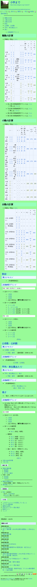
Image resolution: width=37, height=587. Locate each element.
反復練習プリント (13, 32)
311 (16, 219)
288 (35, 197)
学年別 (6, 476)
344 (24, 239)
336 (21, 253)
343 (24, 233)
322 (19, 226)
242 (19, 148)
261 (28, 139)
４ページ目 (11, 309)
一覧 (25, 11)
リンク (5, 511)
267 (28, 190)
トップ (4, 11)
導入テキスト (8, 277)
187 (34, 92)
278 (31, 197)
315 (16, 246)
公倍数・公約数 (10, 25)
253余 (21, 161)
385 (34, 246)
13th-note (6, 537)
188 (34, 99)
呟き (4, 492)
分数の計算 (8, 22)
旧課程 (6, 471)
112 (11, 61)
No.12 (13, 453)
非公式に (7, 495)
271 (31, 139)
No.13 (13, 455)
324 (19, 239)
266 (28, 183)
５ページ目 (11, 311)
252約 (24, 148)
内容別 (6, 478)
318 (16, 266)
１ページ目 (11, 305)
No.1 (12, 431)
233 (17, 161)
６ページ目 (11, 313)
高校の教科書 (7, 468)
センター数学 (8, 473)
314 (16, 239)
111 (11, 54)
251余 (21, 139)
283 (35, 161)
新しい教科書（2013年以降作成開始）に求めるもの (19, 530)
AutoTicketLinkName (9, 544)
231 (17, 139)
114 (11, 77)
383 (34, 232)
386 (34, 253)
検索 (31, 11)
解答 (13, 353)
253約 (24, 161)
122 (13, 61)
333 (21, 233)
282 (35, 149)
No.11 (13, 451)
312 (16, 226)
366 (27, 253)
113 (11, 68)
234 (17, 174)
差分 (12, 11)
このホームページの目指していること (15, 502)
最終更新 (4, 13)
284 (35, 174)
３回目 (10, 298)
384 (34, 239)
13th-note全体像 (8, 460)
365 (27, 246)
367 (27, 260)
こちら (15, 39)
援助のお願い (7, 506)
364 (27, 239)
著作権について (8, 484)
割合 (6, 23)
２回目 (10, 296)
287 (35, 190)
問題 (9, 353)
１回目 (10, 294)
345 (24, 246)
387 (34, 260)
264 (28, 174)
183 (34, 69)
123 (13, 68)
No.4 (12, 440)
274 (31, 174)
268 (28, 197)
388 (34, 267)
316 (16, 253)
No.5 (12, 442)
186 (34, 85)
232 (17, 148)
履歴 (18, 11)
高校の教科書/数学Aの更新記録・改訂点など (17, 547)
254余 (21, 174)
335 (21, 246)
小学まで (15, 2)
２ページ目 (11, 335)
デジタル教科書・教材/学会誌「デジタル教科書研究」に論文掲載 (19, 569)
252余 (21, 148)
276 (31, 183)
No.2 (12, 437)
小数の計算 (8, 20)
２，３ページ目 (13, 307)
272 (31, 149)
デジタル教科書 (8, 504)
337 (21, 260)
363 (27, 232)
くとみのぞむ (7, 528)
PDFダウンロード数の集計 (11, 507)
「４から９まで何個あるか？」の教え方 (16, 558)
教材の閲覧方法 (8, 481)
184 (34, 77)
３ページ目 (11, 336)
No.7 (12, 446)
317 (16, 260)
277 (31, 190)
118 (11, 99)
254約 (24, 174)
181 (34, 54)
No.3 (12, 438)
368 (27, 267)
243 (19, 161)
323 (19, 233)
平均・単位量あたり (11, 27)
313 (16, 233)
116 (11, 85)
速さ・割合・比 (19, 388)
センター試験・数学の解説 (11, 562)
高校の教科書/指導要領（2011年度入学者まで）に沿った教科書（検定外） (19, 554)
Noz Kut (8, 578)
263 (28, 161)
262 (28, 149)
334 (21, 239)
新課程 (6, 470)
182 (34, 61)
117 (11, 92)
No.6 (12, 444)
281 (35, 139)
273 (31, 161)
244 (19, 174)
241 (19, 139)
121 (13, 54)
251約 (24, 139)
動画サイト (6, 509)
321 (19, 219)
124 (13, 77)
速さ (6, 29)
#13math (11, 493)
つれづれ (5, 462)
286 (35, 183)
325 (19, 246)
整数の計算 (8, 18)
